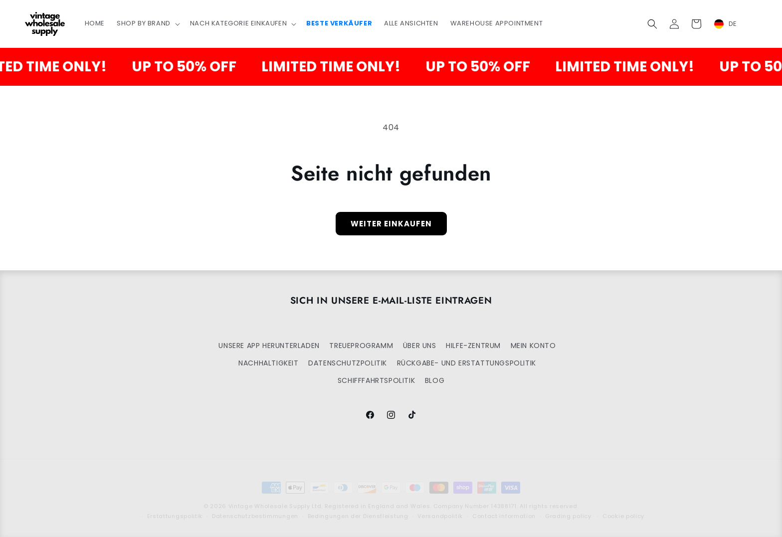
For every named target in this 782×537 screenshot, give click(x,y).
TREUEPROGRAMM (361, 346)
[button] (147, 23)
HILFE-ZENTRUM (473, 346)
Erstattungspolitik (175, 508)
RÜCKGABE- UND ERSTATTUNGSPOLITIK (466, 363)
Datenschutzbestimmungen (255, 508)
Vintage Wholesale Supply (269, 498)
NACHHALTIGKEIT (268, 363)
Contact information (504, 508)
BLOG (434, 380)
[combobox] (731, 23)
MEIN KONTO (533, 346)
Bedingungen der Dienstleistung (358, 508)
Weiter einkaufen (391, 223)
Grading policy (568, 508)
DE (725, 24)
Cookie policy (623, 508)
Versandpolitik (440, 508)
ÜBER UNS (419, 346)
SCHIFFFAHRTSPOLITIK (376, 380)
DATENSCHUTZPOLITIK (347, 363)
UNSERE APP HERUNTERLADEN (268, 346)
